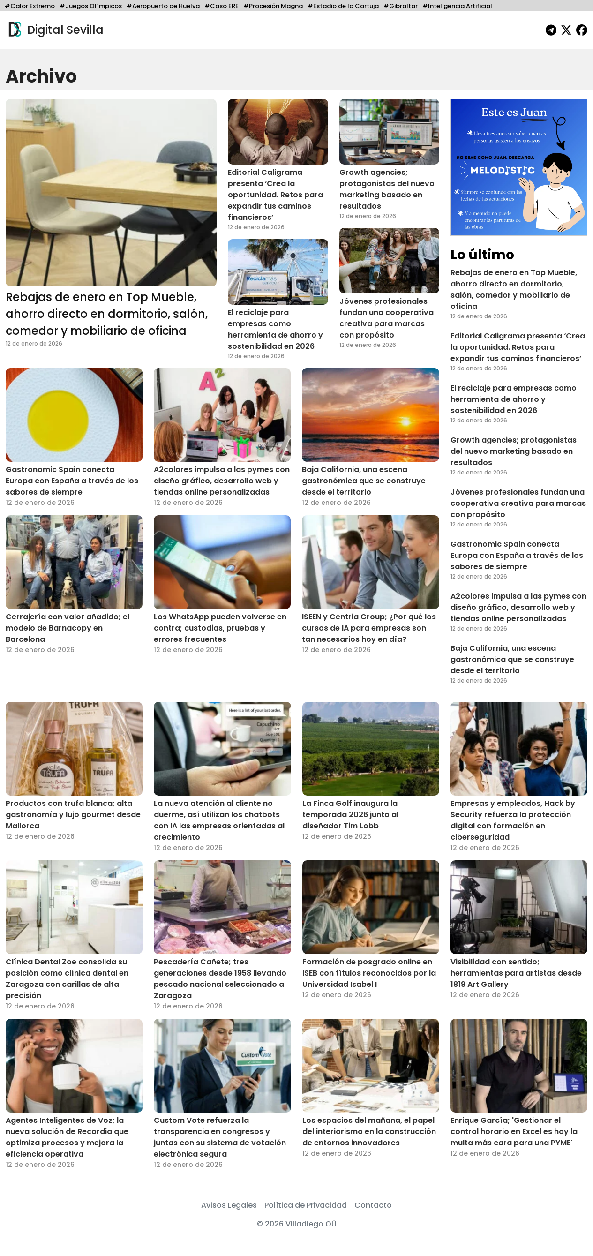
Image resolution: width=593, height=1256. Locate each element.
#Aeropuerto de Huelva (163, 5)
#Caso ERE (221, 5)
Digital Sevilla (55, 30)
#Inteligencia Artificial (457, 5)
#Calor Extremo (30, 5)
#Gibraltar (400, 5)
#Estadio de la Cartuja (343, 5)
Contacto (373, 1205)
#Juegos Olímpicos (91, 5)
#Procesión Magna (273, 5)
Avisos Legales (229, 1205)
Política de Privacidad (305, 1205)
